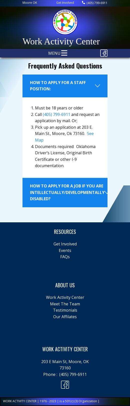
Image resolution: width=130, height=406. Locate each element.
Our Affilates (65, 316)
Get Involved (65, 3)
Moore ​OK (29, 3)
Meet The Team (65, 304)
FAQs (65, 256)
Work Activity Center (65, 297)
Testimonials (65, 310)
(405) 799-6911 (95, 3)
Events (65, 250)
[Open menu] (64, 53)
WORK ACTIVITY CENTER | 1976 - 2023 (30, 401)
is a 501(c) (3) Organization (78, 401)
